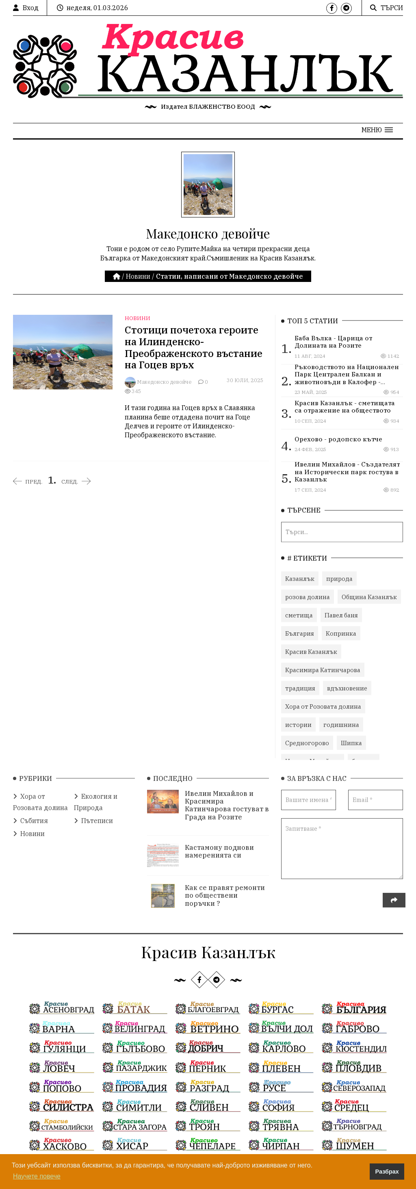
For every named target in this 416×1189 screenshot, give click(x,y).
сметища (299, 613)
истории (298, 722)
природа (339, 576)
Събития (30, 816)
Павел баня (341, 613)
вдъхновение (347, 686)
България (299, 631)
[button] (377, 129)
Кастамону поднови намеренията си (219, 847)
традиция (300, 686)
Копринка (341, 631)
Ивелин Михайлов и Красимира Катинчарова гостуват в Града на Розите (227, 801)
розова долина (307, 594)
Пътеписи (93, 816)
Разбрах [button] (387, 1171)
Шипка (351, 740)
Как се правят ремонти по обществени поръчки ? (225, 891)
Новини (138, 276)
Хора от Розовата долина (323, 704)
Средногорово (307, 740)
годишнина (341, 722)
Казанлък (299, 576)
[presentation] (343, 900)
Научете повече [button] (37, 1176)
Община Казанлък (369, 594)
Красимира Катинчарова (322, 667)
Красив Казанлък (311, 649)
